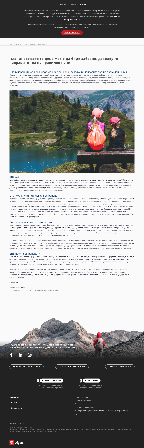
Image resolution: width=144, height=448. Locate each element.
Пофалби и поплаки (82, 397)
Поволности (16, 408)
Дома (11, 44)
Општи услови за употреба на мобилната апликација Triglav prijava (101, 411)
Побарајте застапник (26, 366)
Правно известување (82, 400)
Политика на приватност (84, 407)
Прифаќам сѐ (72, 33)
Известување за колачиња (84, 404)
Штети (13, 402)
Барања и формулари (83, 414)
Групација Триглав (17, 423)
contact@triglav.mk (72, 366)
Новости (18, 44)
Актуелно (14, 397)
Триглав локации (119, 366)
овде (86, 27)
